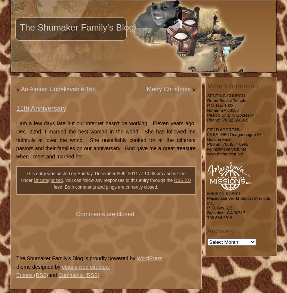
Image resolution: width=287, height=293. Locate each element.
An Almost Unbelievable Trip (58, 89)
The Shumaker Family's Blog (77, 27)
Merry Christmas (169, 89)
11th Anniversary (41, 108)
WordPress (150, 258)
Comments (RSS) (78, 275)
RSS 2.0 (182, 180)
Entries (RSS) (32, 275)
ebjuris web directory (86, 267)
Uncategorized (48, 180)
